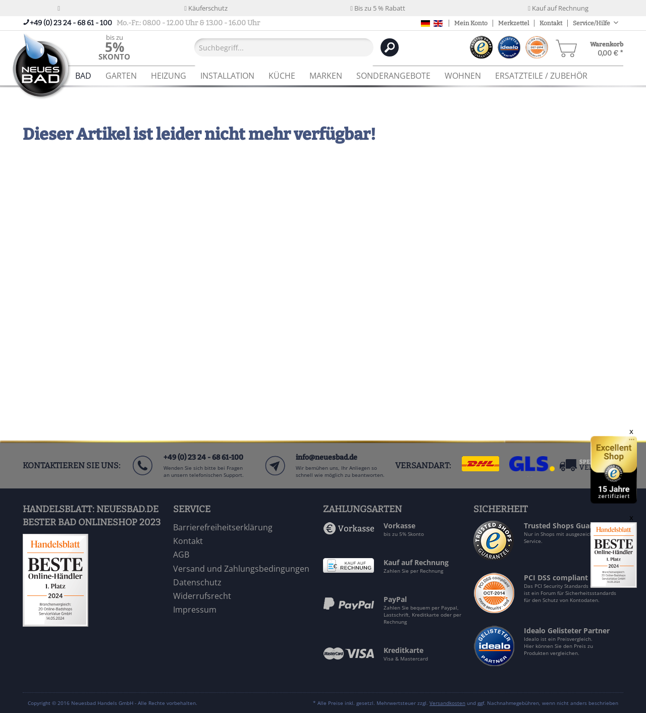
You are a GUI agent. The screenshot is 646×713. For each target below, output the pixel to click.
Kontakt (551, 23)
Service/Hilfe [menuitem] (592, 23)
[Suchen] (390, 47)
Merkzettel (513, 23)
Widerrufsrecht (202, 595)
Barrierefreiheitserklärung (223, 527)
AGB (181, 554)
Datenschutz (197, 582)
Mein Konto (471, 23)
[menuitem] (114, 47)
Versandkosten (447, 702)
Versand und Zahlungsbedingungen (241, 568)
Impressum (195, 609)
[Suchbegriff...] (283, 47)
